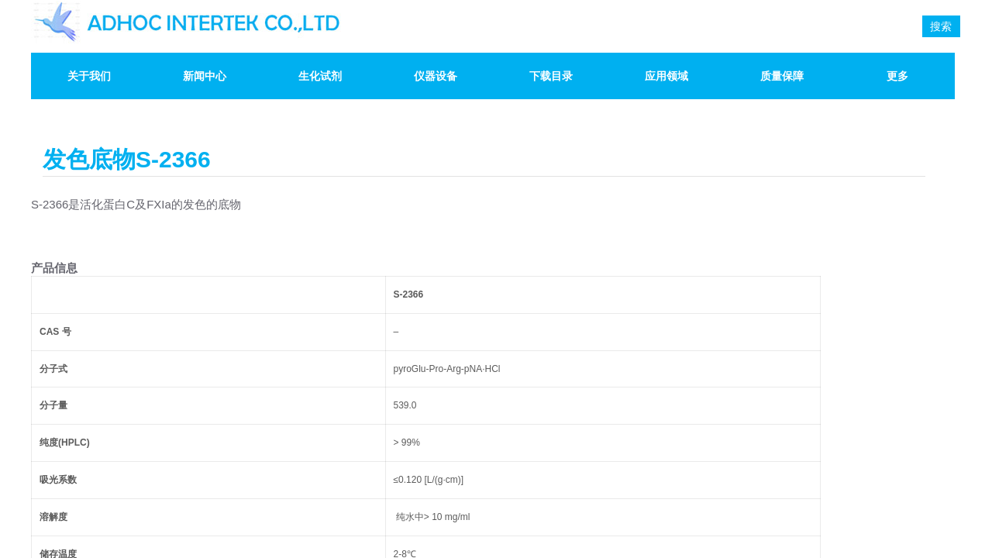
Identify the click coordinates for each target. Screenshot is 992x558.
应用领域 (666, 76)
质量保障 (782, 76)
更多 (897, 76)
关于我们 (89, 76)
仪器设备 (435, 76)
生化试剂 (320, 76)
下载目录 (551, 76)
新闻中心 (204, 76)
